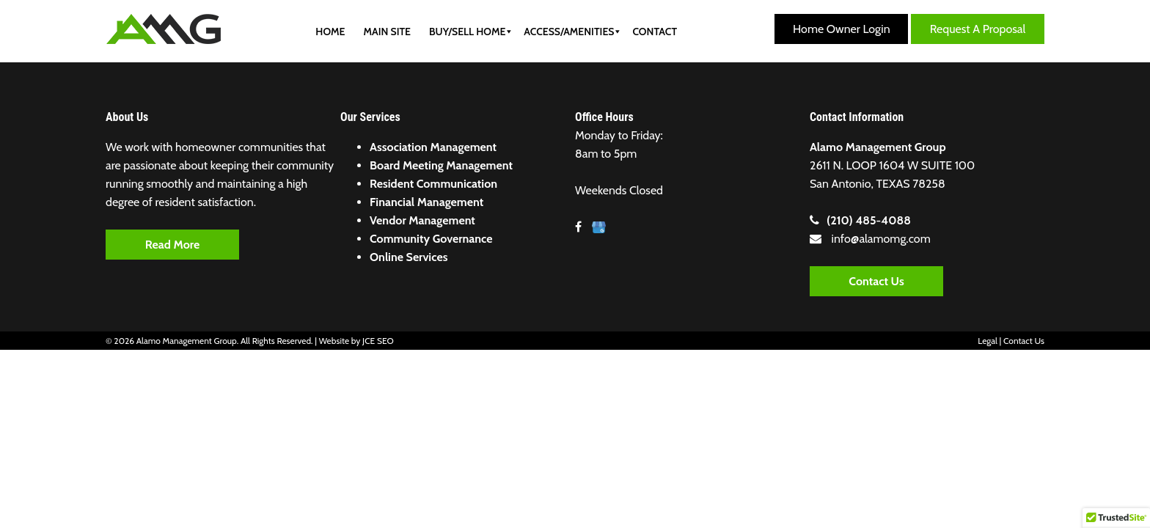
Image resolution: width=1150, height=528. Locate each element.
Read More (172, 245)
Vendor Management (422, 220)
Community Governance (431, 239)
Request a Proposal (978, 29)
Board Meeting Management (441, 165)
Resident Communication (433, 184)
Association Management (433, 147)
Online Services (408, 257)
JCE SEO (378, 340)
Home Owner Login (841, 29)
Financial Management (426, 202)
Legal (987, 340)
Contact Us (876, 281)
